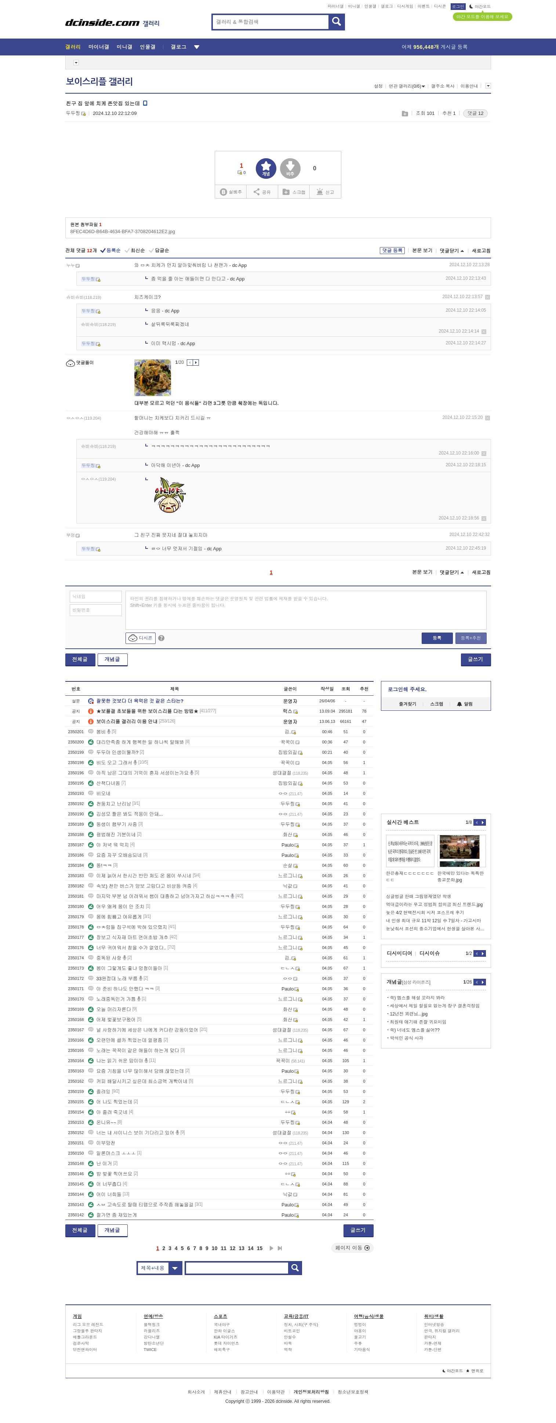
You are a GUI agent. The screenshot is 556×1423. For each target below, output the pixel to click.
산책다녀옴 (104, 783)
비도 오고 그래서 (110, 762)
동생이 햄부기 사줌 (112, 824)
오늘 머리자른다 (109, 1009)
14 (251, 1248)
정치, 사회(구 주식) (301, 1324)
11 (223, 1248)
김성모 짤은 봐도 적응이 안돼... (125, 814)
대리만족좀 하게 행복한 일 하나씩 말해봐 (136, 742)
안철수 (290, 1337)
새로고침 (481, 251)
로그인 (458, 6)
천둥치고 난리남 (109, 804)
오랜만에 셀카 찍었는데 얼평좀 (125, 1040)
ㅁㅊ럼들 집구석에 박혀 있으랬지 (127, 927)
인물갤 (370, 6)
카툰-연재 (433, 1343)
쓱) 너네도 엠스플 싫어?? (415, 1030)
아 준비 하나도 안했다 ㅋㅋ (121, 989)
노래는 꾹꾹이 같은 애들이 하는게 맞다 (133, 1050)
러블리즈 (152, 1331)
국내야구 (222, 1324)
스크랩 (404, 114)
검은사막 (81, 1343)
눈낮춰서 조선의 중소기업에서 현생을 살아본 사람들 (436, 928)
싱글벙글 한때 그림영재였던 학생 (418, 896)
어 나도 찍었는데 (110, 1102)
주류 (358, 1343)
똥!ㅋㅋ (100, 865)
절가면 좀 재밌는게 (112, 1215)
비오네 (99, 793)
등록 (437, 638)
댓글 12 (475, 113)
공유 (262, 191)
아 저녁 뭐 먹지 (108, 845)
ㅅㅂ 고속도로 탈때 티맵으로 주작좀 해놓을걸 (140, 1204)
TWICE (150, 1349)
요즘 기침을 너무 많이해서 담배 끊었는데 (136, 1071)
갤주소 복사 (442, 86)
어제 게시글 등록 (435, 47)
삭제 (487, 297)
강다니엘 (152, 1337)
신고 (325, 191)
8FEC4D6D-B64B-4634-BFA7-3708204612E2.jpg (122, 231)
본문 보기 (422, 250)
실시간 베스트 (403, 822)
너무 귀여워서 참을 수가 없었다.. (127, 948)
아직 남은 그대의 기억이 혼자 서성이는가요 (138, 773)
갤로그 (387, 6)
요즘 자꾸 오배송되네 (115, 855)
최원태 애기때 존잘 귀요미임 (418, 1022)
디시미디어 (400, 953)
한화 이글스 (224, 1331)
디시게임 (405, 6)
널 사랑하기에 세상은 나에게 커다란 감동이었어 (143, 1030)
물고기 (360, 1337)
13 (242, 1248)
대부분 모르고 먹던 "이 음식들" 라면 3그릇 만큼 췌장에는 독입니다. (206, 403)
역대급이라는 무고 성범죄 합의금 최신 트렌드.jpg (434, 904)
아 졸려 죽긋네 (107, 1112)
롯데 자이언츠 (226, 1343)
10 (215, 1248)
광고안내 (249, 1392)
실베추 (230, 192)
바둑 (288, 1343)
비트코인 (292, 1331)
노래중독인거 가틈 (112, 999)
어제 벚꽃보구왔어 (112, 1019)
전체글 (80, 659)
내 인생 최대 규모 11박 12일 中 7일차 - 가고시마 (433, 920)
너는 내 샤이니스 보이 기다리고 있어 (131, 1133)
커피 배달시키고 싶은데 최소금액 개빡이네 (137, 1081)
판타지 (430, 1337)
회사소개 (196, 1392)
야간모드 (480, 6)
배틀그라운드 (85, 1337)
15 (260, 1248)
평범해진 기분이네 (112, 834)
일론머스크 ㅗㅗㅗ (112, 1153)
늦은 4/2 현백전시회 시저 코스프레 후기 (425, 912)
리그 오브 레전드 (88, 1324)
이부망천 (101, 1143)
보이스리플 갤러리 (99, 81)
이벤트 (424, 6)
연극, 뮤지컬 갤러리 (442, 1331)
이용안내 (469, 86)
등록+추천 (471, 638)
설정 (378, 86)
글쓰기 (475, 659)
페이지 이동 (352, 1248)
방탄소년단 (154, 1343)
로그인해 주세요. (407, 689)
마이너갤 (336, 6)
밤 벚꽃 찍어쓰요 (110, 1174)
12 (233, 1248)
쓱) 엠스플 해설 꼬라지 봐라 (417, 997)
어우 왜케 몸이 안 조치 (116, 906)
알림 (465, 704)
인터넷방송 (434, 1324)
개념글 (112, 659)
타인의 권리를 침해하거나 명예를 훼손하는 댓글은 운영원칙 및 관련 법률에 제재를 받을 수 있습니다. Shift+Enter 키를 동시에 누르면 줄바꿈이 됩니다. (229, 602)
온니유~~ (102, 1122)
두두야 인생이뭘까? (113, 752)
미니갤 (354, 6)
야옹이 (360, 1331)
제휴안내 (223, 1392)
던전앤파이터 (85, 1349)
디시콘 (440, 6)
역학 (288, 1349)
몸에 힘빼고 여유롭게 (115, 917)
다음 (271, 1248)
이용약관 (276, 1392)
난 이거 (100, 1163)
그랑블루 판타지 (87, 1331)
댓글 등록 (392, 250)
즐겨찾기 (408, 704)
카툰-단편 (433, 1349)
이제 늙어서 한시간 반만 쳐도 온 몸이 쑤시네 (139, 876)
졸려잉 (99, 1091)
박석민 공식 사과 (407, 1038)
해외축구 (222, 1349)
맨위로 (475, 1371)
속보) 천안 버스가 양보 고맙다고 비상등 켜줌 (140, 886)
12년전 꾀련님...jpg (409, 1014)
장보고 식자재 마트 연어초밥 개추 (128, 937)
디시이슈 (429, 953)
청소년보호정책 (353, 1392)
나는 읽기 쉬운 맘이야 (115, 1061)
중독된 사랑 (104, 958)
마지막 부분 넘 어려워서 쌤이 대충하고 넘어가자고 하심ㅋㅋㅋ (158, 896)
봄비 (97, 732)
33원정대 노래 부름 (113, 978)
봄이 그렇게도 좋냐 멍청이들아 (125, 968)
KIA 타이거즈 (225, 1337)
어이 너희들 (104, 1194)
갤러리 (73, 47)
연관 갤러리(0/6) (407, 86)
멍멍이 (360, 1324)
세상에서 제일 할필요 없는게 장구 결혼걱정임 (435, 1006)
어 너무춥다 (104, 1184)
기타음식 (362, 1349)
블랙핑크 (152, 1324)
